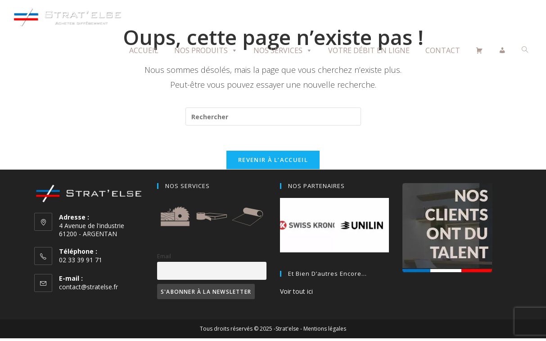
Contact (442, 50)
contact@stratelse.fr (88, 289)
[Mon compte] (502, 50)
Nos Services (282, 50)
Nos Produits (206, 50)
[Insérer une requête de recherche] (273, 117)
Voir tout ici (296, 294)
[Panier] (479, 50)
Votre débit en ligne (369, 50)
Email (164, 259)
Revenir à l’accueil (273, 162)
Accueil (143, 50)
